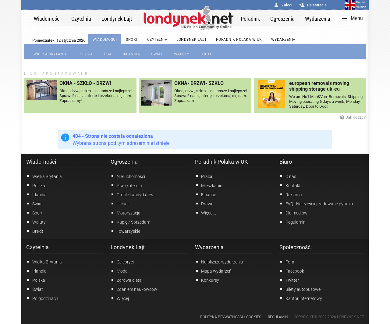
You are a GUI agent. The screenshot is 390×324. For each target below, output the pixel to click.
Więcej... (121, 298)
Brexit (34, 231)
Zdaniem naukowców (134, 289)
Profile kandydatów (132, 194)
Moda (119, 270)
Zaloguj (284, 5)
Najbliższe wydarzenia (219, 261)
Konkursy (207, 280)
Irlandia (36, 194)
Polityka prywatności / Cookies (230, 317)
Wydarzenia (209, 247)
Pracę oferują (126, 185)
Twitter (289, 280)
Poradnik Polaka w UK (221, 162)
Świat (34, 203)
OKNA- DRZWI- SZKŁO (199, 83)
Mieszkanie (208, 185)
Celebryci (122, 261)
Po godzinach (42, 298)
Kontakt (290, 185)
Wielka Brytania (44, 176)
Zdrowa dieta (126, 280)
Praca (203, 176)
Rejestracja (313, 5)
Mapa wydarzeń (213, 270)
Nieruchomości (128, 176)
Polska (35, 185)
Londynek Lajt (128, 247)
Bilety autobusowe (300, 289)
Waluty (36, 221)
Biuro (285, 162)
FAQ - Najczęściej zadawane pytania (316, 203)
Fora (286, 261)
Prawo (204, 203)
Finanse (205, 194)
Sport (34, 212)
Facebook (291, 270)
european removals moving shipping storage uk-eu (319, 86)
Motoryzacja (125, 212)
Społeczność (294, 247)
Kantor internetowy (300, 298)
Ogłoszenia (124, 162)
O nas (287, 176)
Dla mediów (293, 212)
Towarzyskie (125, 231)
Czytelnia (37, 247)
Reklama (290, 194)
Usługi (120, 203)
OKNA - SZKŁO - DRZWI (85, 83)
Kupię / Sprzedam (130, 221)
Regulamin (292, 221)
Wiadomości (41, 162)
